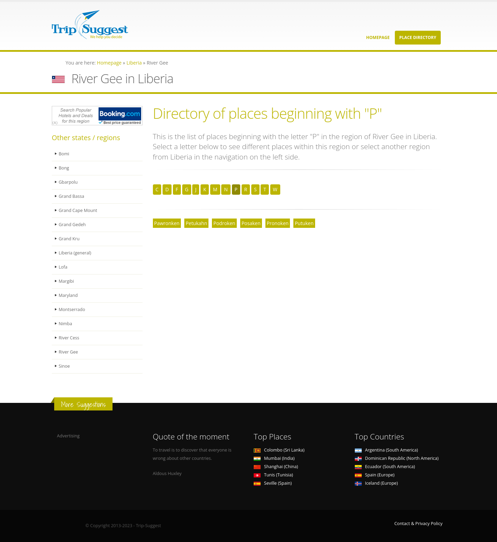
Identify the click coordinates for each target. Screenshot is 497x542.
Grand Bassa (71, 196)
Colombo (279, 450)
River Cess (69, 338)
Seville (273, 483)
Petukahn (196, 223)
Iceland (376, 483)
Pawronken (167, 223)
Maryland (68, 295)
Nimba (65, 324)
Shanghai (276, 467)
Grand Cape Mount (78, 210)
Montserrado (72, 309)
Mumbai (274, 458)
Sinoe (64, 366)
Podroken (224, 223)
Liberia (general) (75, 253)
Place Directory (417, 37)
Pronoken (278, 223)
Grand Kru (69, 239)
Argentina (386, 450)
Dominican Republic (397, 458)
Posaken (251, 223)
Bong (64, 168)
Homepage (378, 37)
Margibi (66, 281)
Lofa (63, 267)
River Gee (68, 352)
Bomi (64, 154)
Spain (374, 475)
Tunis (273, 475)
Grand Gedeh (72, 225)
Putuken (304, 223)
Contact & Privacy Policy (418, 523)
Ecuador (385, 467)
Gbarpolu (68, 182)
